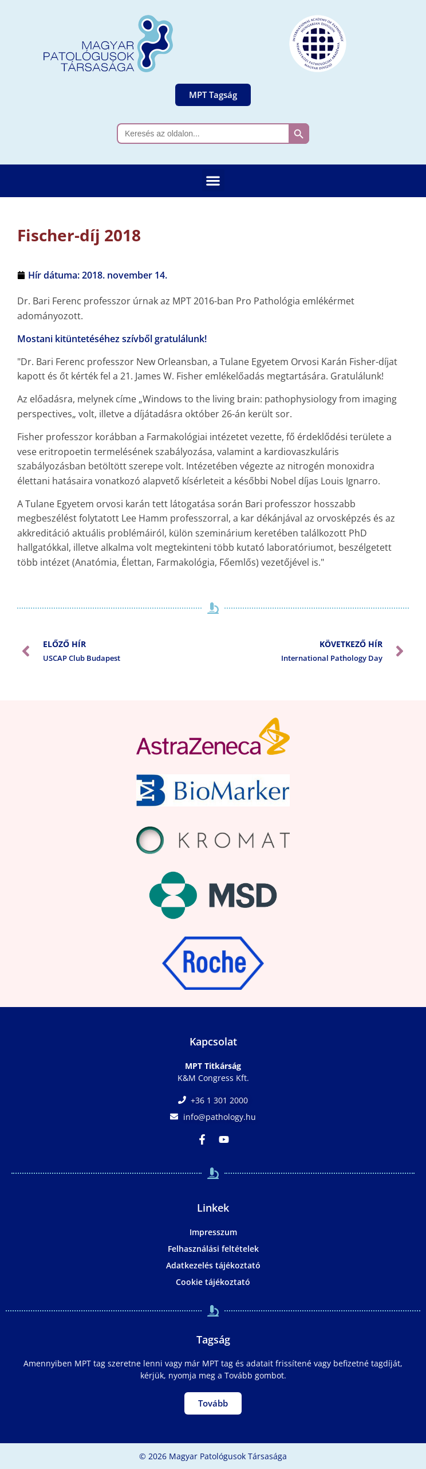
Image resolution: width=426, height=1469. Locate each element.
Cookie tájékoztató (213, 1281)
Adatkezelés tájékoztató (213, 1265)
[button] (213, 180)
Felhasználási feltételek (213, 1248)
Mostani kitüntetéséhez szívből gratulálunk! (112, 338)
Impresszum (213, 1232)
